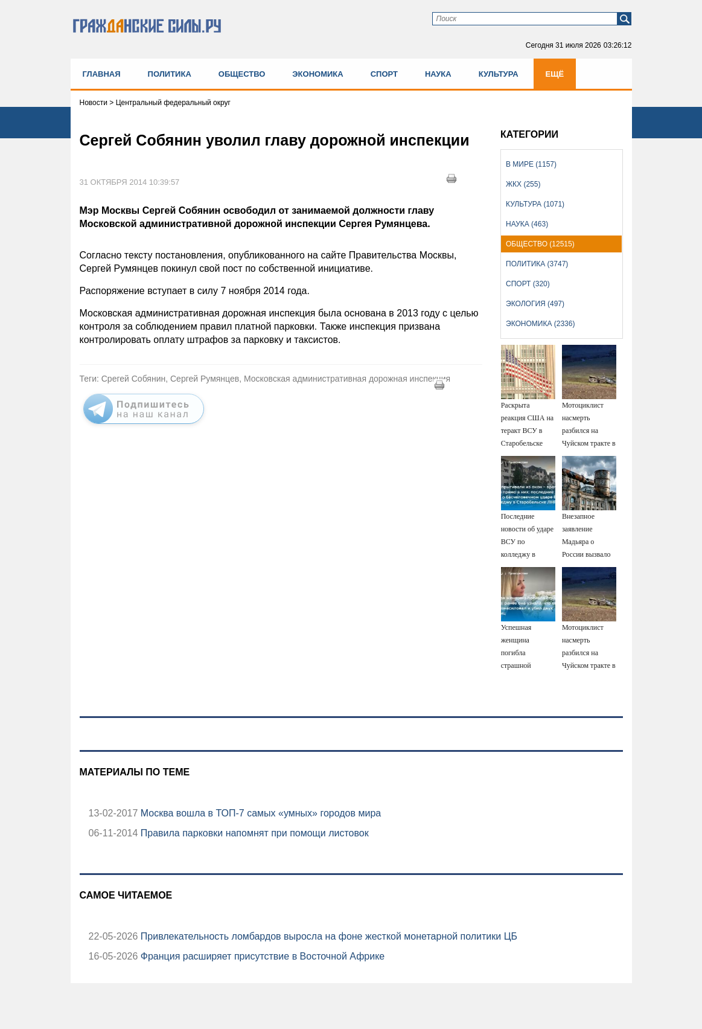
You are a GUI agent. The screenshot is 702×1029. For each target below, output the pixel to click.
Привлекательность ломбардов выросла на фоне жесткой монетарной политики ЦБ (327, 936)
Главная (102, 74)
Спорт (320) (528, 284)
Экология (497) (535, 304)
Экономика (317, 74)
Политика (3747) (537, 264)
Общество (242, 74)
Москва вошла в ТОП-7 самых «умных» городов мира (259, 813)
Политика (169, 74)
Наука (438, 74)
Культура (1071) (535, 204)
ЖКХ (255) (523, 184)
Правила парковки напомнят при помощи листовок (253, 833)
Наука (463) (527, 224)
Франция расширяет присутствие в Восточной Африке (261, 956)
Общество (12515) (540, 244)
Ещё (555, 74)
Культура (499, 74)
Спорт (384, 74)
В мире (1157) (531, 164)
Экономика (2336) (540, 323)
